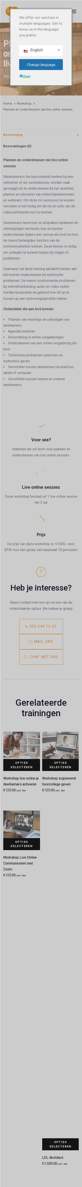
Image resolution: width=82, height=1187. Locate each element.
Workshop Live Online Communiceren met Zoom (20, 863)
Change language (41, 64)
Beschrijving (13, 135)
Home (7, 104)
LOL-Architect (52, 1158)
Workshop (24, 104)
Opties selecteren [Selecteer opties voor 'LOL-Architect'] (60, 1144)
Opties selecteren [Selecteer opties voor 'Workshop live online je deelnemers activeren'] (21, 765)
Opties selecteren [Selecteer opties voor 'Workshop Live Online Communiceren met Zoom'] (21, 844)
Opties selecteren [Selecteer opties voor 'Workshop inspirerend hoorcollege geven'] (60, 765)
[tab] (41, 134)
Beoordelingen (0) (17, 146)
